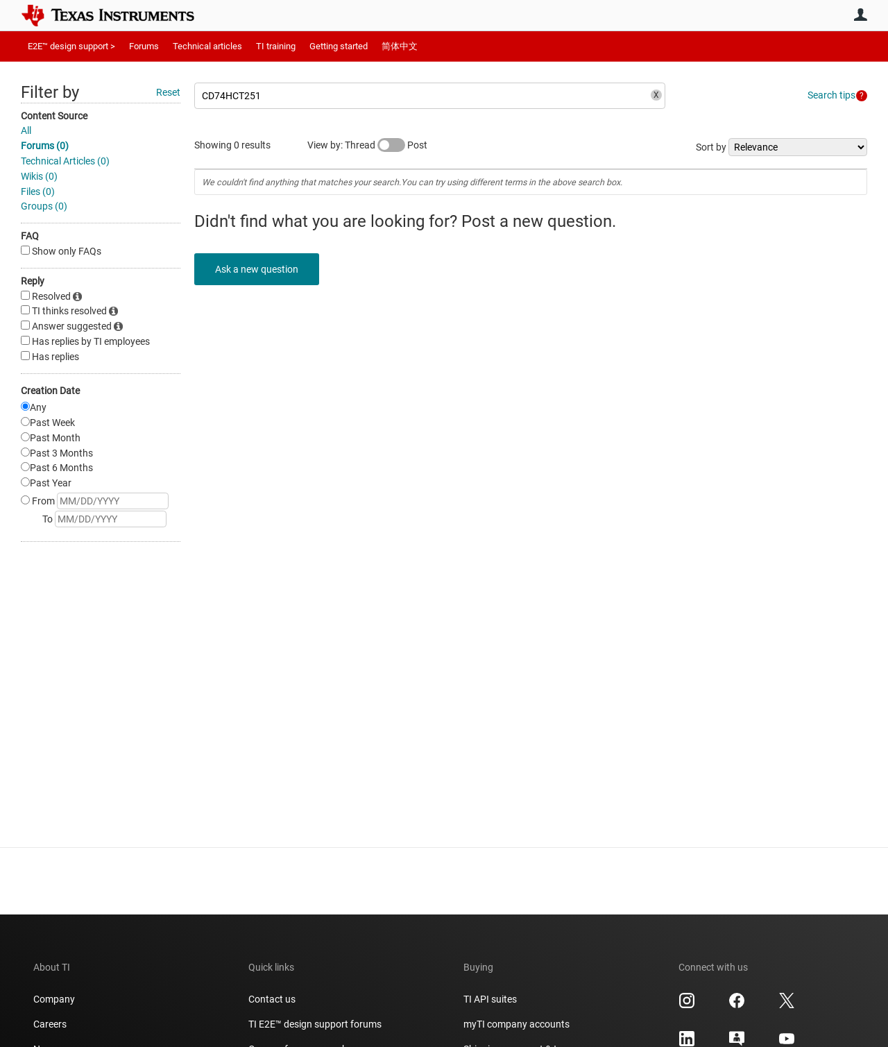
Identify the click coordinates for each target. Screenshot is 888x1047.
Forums (144, 46)
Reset (168, 92)
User (860, 15)
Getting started (338, 46)
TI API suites (490, 999)
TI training (276, 46)
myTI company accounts (516, 1024)
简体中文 (400, 46)
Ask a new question (256, 269)
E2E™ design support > (71, 46)
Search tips (831, 95)
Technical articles (207, 46)
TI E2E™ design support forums (315, 1024)
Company (54, 999)
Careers (50, 1024)
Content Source (54, 115)
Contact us (272, 999)
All (26, 130)
